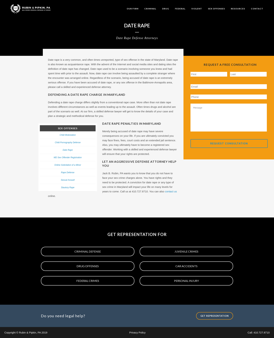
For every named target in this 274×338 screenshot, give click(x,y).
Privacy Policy (137, 332)
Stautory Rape (67, 187)
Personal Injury (186, 280)
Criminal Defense (87, 251)
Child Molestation (68, 135)
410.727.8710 (262, 332)
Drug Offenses (88, 266)
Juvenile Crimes (186, 251)
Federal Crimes (87, 280)
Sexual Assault (68, 180)
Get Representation (214, 315)
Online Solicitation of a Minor (67, 165)
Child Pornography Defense (68, 142)
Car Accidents (186, 266)
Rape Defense (67, 172)
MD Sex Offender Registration (68, 157)
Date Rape (68, 150)
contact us (171, 191)
